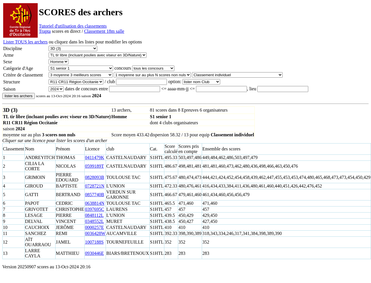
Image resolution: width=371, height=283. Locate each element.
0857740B (94, 194)
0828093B (94, 177)
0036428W (95, 233)
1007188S (94, 242)
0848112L (94, 215)
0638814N (94, 203)
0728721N (94, 185)
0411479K (94, 157)
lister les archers (19, 96)
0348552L (94, 221)
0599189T (94, 166)
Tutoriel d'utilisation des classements (73, 26)
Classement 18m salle (104, 31)
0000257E (94, 227)
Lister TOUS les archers (25, 41)
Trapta (45, 31)
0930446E (94, 253)
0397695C (94, 209)
